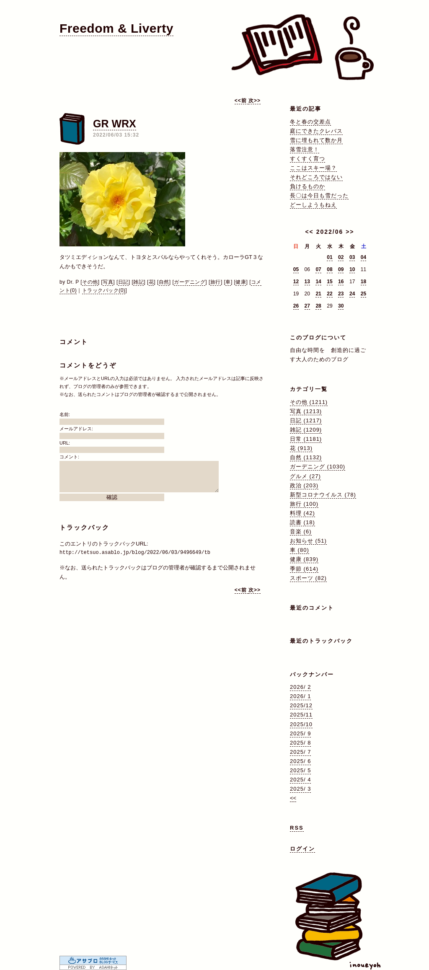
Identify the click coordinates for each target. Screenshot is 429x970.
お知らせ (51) (308, 541)
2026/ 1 (300, 696)
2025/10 (301, 724)
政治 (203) (304, 485)
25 (363, 294)
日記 (123, 282)
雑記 (138, 282)
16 (341, 282)
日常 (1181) (306, 439)
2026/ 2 (300, 687)
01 (329, 257)
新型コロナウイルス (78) (323, 494)
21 (318, 294)
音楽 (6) (301, 531)
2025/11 (301, 714)
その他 (90, 282)
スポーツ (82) (308, 578)
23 (341, 294)
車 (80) (299, 550)
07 (318, 269)
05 (296, 269)
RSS (297, 828)
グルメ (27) (305, 476)
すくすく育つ (307, 158)
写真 (108, 282)
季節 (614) (304, 569)
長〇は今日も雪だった (319, 195)
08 (329, 269)
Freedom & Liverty (116, 28)
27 (307, 306)
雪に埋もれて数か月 (316, 140)
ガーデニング (189, 282)
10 (352, 269)
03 (352, 257)
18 (363, 282)
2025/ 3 (300, 789)
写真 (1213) (306, 411)
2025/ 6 (300, 761)
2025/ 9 (300, 733)
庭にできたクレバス (316, 131)
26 (296, 306)
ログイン (302, 849)
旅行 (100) (304, 504)
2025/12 (301, 705)
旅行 (215, 282)
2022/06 (330, 231)
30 (341, 306)
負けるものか (307, 186)
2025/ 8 (300, 743)
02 (341, 257)
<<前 (241, 100)
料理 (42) (302, 513)
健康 (240, 282)
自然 (164, 282)
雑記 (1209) (306, 430)
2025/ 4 (300, 779)
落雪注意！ (304, 149)
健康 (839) (304, 559)
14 (318, 282)
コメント (73, 341)
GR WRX (114, 123)
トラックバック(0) (104, 290)
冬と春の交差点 (310, 122)
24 (352, 294)
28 (318, 306)
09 (341, 269)
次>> (254, 100)
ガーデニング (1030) (317, 466)
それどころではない (316, 177)
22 (329, 294)
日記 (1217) (306, 420)
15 (329, 282)
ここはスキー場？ (313, 168)
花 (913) (301, 448)
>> (350, 231)
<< (309, 231)
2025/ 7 (300, 752)
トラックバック (84, 527)
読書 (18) (302, 522)
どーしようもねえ (313, 205)
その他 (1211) (309, 402)
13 (307, 282)
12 (296, 282)
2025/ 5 (300, 770)
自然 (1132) (306, 457)
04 (363, 257)
